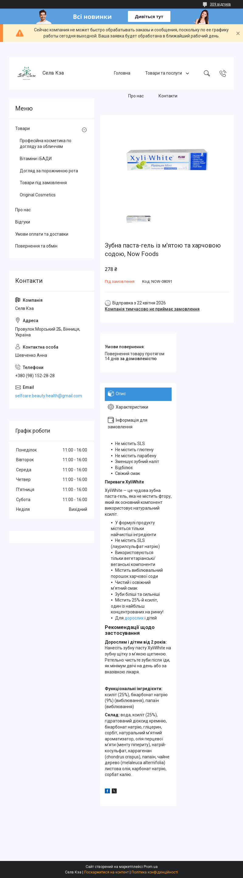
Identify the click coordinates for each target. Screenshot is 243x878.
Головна (122, 73)
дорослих (134, 618)
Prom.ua (151, 867)
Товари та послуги (164, 73)
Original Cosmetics (38, 194)
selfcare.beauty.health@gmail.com (48, 395)
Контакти (168, 95)
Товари (22, 128)
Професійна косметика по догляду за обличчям (45, 143)
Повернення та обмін (36, 246)
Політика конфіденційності (155, 872)
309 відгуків (220, 4)
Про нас (136, 95)
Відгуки (22, 221)
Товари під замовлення (43, 182)
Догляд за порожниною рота (49, 170)
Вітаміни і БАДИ (36, 158)
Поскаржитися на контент (106, 872)
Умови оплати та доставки (41, 234)
